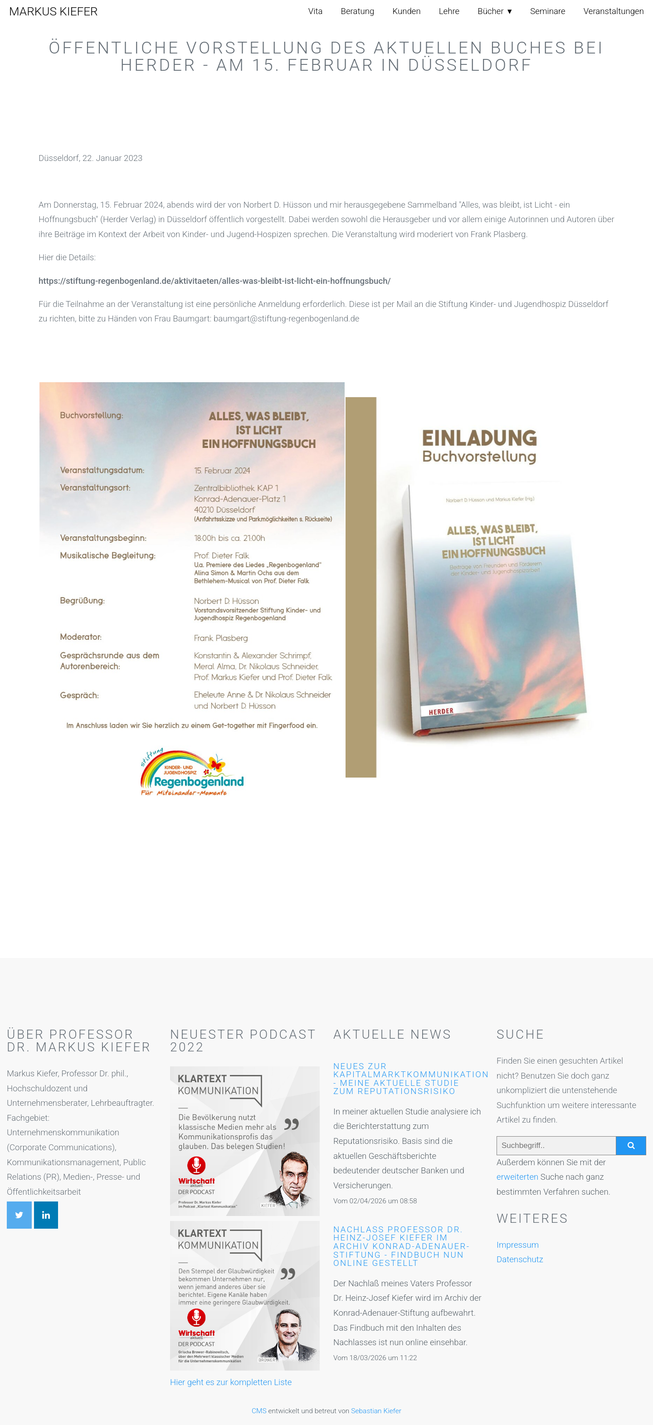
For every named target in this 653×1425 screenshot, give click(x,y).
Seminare (547, 11)
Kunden (406, 11)
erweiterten (517, 1177)
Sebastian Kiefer (376, 1411)
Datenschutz (520, 1260)
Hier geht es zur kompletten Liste (231, 1382)
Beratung (358, 11)
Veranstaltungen (614, 11)
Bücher (490, 11)
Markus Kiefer (53, 11)
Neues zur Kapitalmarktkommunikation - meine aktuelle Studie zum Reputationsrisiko (411, 1079)
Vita (315, 11)
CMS (259, 1411)
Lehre (449, 11)
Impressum (518, 1245)
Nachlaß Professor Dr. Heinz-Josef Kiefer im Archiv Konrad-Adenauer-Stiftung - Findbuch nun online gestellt (401, 1247)
